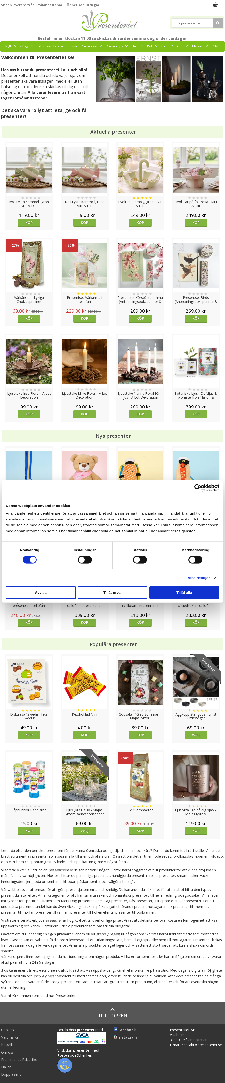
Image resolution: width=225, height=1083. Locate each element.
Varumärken (11, 1037)
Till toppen (112, 1013)
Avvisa (41, 593)
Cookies (7, 1029)
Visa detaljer (199, 578)
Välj (196, 734)
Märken (200, 46)
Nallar (6, 1067)
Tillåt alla (184, 593)
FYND (216, 46)
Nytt (8, 46)
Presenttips (117, 46)
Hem (138, 46)
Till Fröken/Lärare (50, 46)
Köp (29, 222)
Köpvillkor (9, 1044)
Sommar (72, 46)
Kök (153, 46)
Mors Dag (24, 46)
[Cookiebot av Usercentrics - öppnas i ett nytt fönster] (197, 487)
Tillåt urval (112, 593)
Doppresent (11, 1074)
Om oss (7, 1052)
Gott (183, 46)
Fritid (167, 46)
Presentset (92, 46)
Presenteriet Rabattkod (20, 1059)
